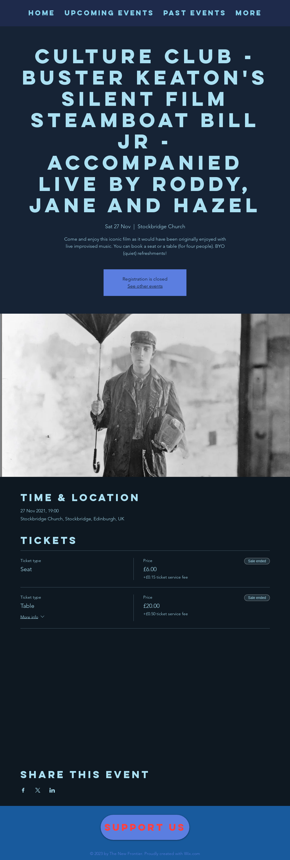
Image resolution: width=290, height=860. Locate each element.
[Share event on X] (38, 790)
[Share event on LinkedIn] (52, 790)
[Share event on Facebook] (23, 790)
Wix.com (192, 853)
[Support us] (145, 827)
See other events (145, 286)
